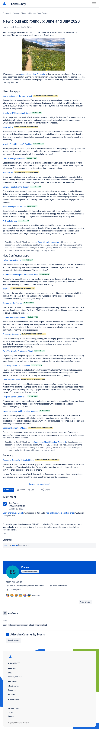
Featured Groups (29, 13)
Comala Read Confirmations (14, 317)
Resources (12, 690)
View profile (85, 602)
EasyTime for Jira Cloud (13, 513)
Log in (6, 545)
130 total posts (15, 590)
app (4, 624)
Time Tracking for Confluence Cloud (18, 351)
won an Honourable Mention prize (60, 513)
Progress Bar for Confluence (14, 397)
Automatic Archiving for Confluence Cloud (20, 275)
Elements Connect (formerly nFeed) (17, 96)
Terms (10, 712)
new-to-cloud (41, 624)
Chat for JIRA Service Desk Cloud (16, 113)
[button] (43, 54)
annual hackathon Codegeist (33, 74)
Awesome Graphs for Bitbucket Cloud (18, 460)
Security (11, 716)
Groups (17, 13)
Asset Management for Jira (14, 207)
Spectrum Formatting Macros (15, 428)
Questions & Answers (12, 334)
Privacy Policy (13, 708)
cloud (31, 624)
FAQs (10, 672)
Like (4, 534)
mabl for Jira (8, 173)
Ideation (6, 289)
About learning (13, 686)
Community (18, 4)
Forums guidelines (15, 676)
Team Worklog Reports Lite (14, 158)
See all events (13, 640)
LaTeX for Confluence (12, 260)
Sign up (15, 545)
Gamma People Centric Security (16, 187)
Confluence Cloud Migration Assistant (50, 442)
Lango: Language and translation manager (20, 411)
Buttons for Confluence (12, 303)
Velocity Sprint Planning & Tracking (17, 144)
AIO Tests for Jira (10, 221)
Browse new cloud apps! (39, 484)
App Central (43, 13)
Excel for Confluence (11, 380)
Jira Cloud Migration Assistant (47, 242)
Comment (8, 490)
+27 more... (36, 595)
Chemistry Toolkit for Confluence (16, 365)
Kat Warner (14, 503)
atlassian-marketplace (17, 624)
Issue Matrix (8, 127)
